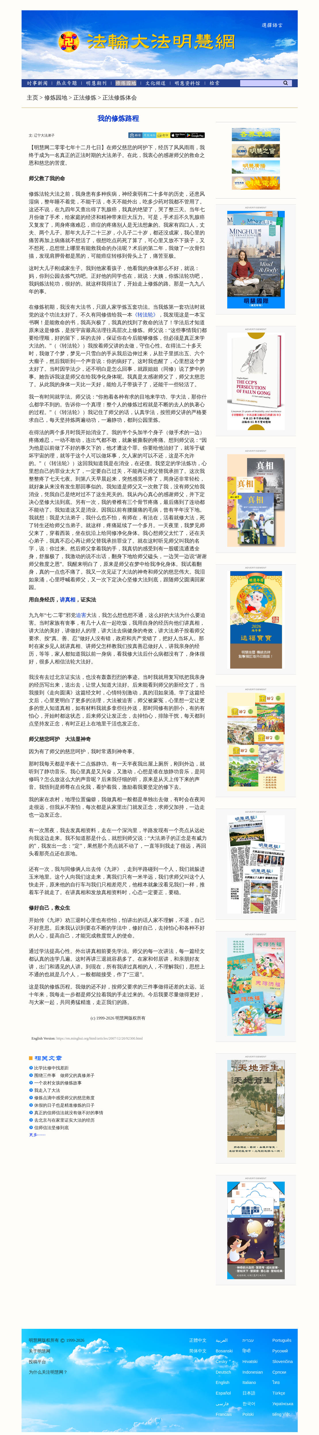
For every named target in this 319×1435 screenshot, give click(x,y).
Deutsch (223, 1372)
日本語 (248, 1393)
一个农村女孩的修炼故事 (58, 1083)
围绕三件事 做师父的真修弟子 (64, 1075)
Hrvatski (249, 1361)
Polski (248, 1414)
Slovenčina (282, 1361)
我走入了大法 (47, 1090)
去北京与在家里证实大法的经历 (64, 1120)
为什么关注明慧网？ (48, 1372)
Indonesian (252, 1372)
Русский (280, 1351)
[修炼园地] (125, 84)
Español (223, 1393)
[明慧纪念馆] (187, 84)
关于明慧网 (39, 1351)
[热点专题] (66, 84)
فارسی (222, 1403)
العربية (222, 1340)
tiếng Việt (281, 1414)
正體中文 (198, 1340)
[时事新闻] (35, 84)
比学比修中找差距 (51, 1068)
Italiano (249, 1382)
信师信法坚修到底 (51, 1127)
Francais (224, 1414)
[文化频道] (155, 84)
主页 (32, 97)
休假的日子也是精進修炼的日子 (64, 1105)
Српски (279, 1372)
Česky (221, 1361)
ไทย (276, 1382)
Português (281, 1340)
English (223, 1382)
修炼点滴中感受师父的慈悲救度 (64, 1098)
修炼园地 (55, 97)
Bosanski (224, 1351)
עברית (248, 1340)
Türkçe (278, 1393)
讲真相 (67, 600)
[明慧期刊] (96, 84)
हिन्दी (246, 1351)
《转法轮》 (145, 315)
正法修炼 (84, 97)
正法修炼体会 (119, 97)
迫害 (81, 615)
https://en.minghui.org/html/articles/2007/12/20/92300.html (99, 1038)
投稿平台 (37, 1362)
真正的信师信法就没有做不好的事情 (68, 1112)
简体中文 (198, 1351)
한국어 (248, 1403)
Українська (282, 1403)
